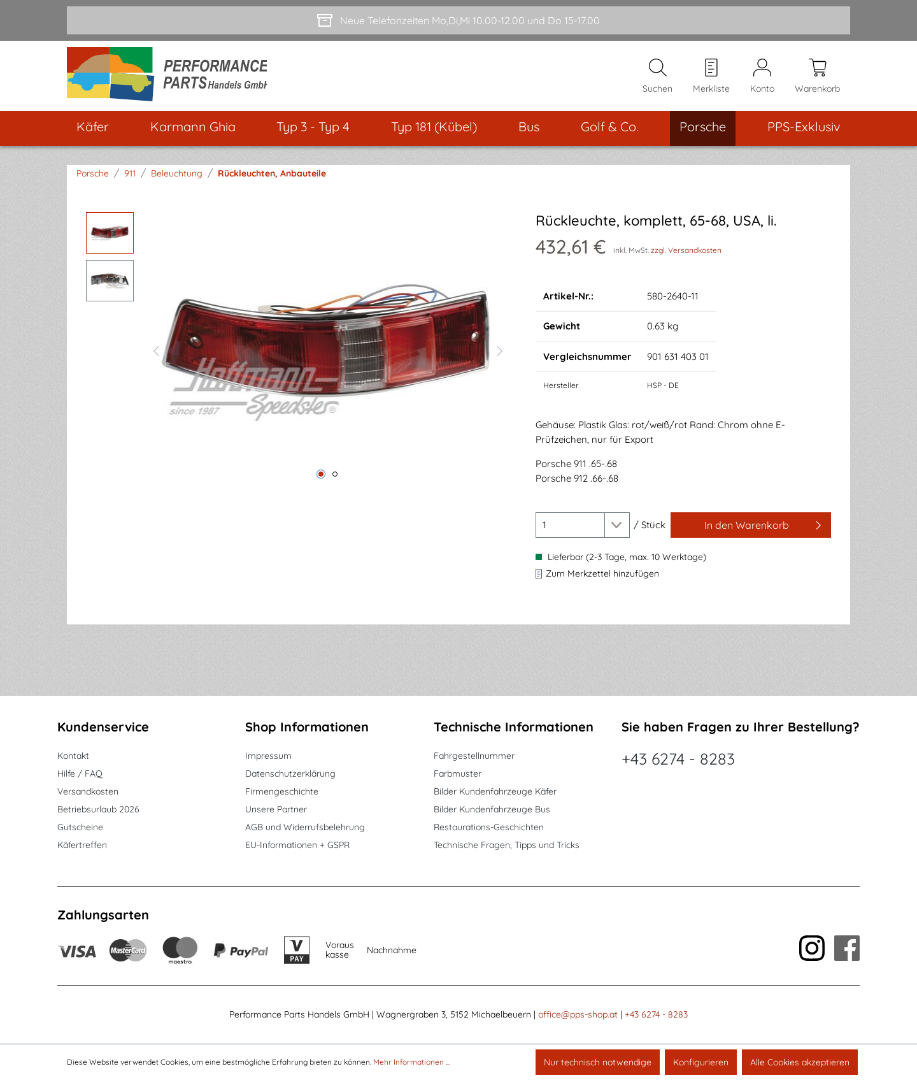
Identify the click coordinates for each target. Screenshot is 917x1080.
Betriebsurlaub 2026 (98, 810)
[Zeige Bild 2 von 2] (335, 476)
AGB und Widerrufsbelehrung (305, 827)
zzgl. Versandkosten (686, 252)
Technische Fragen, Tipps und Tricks (506, 845)
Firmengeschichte (281, 792)
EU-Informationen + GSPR (297, 845)
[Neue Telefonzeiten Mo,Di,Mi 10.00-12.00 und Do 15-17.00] (458, 20)
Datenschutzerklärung (290, 774)
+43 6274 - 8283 (678, 759)
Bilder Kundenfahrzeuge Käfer (495, 792)
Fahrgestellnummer (474, 756)
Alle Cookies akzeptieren (799, 1062)
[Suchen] (657, 77)
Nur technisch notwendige (597, 1062)
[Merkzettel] (711, 77)
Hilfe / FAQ (80, 774)
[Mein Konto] (762, 77)
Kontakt (73, 756)
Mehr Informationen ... (411, 1062)
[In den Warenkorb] (751, 527)
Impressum (268, 756)
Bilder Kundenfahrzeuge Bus (492, 810)
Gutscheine (80, 827)
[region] (298, 351)
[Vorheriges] (156, 351)
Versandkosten (87, 792)
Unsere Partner (276, 810)
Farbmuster (457, 774)
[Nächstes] (499, 351)
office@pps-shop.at (578, 1015)
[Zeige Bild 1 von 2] (320, 476)
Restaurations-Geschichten (489, 827)
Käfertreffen (82, 845)
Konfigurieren (701, 1062)
